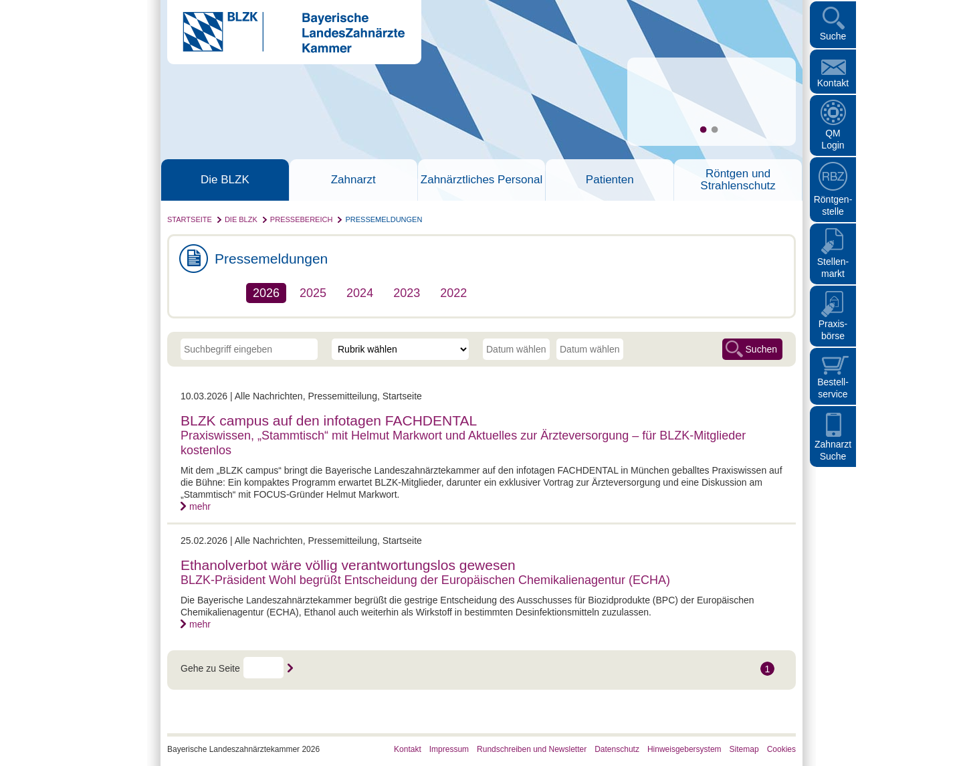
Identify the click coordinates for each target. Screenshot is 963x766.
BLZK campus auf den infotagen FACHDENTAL (329, 420)
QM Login (832, 139)
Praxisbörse (833, 329)
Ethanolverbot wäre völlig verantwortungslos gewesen (348, 565)
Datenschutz (617, 749)
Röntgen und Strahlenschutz (737, 180)
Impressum (449, 749)
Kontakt (833, 83)
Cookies (781, 749)
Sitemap (744, 749)
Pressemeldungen (383, 219)
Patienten (610, 180)
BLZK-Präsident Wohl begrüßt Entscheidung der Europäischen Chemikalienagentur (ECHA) (425, 580)
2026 (266, 293)
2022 (453, 293)
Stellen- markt (833, 267)
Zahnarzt (353, 180)
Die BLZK (225, 180)
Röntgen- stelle (833, 205)
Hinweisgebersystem (684, 749)
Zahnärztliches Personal (481, 180)
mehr (200, 506)
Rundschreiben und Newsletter (531, 749)
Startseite (189, 219)
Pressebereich (301, 219)
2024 (359, 293)
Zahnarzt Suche (833, 450)
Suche (833, 36)
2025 (313, 293)
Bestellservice (833, 388)
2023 (406, 293)
